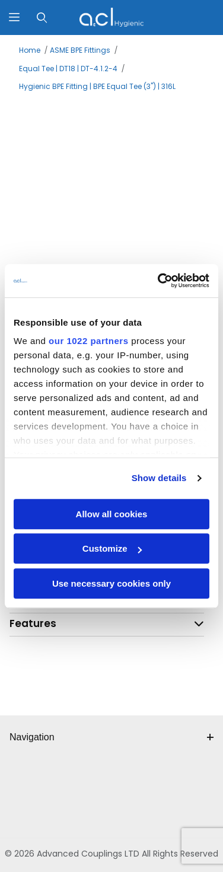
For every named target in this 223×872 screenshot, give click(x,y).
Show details (159, 478)
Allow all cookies (112, 514)
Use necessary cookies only (111, 583)
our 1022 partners (88, 341)
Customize (112, 548)
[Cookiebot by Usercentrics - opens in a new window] (159, 280)
